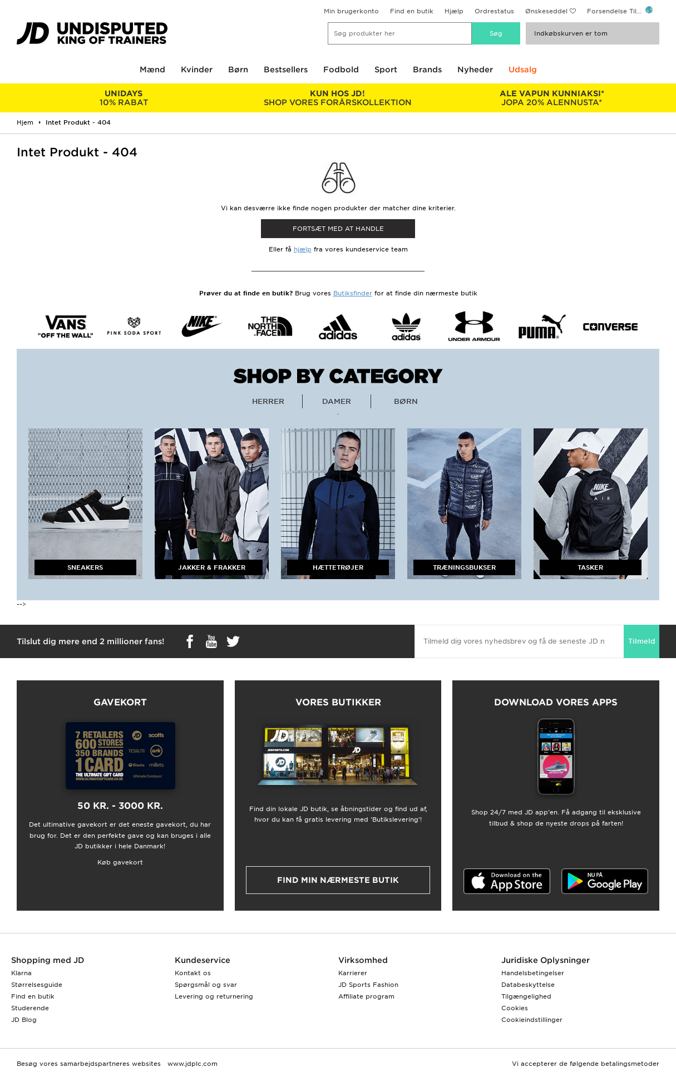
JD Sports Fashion (368, 985)
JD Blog (24, 1020)
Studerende (30, 1008)
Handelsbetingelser (532, 973)
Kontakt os (193, 973)
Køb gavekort (120, 862)
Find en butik (411, 11)
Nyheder (475, 69)
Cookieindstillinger (531, 1020)
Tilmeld (641, 641)
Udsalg (523, 69)
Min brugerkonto (351, 11)
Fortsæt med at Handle (338, 229)
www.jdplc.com (191, 1064)
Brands (427, 69)
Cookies (514, 1008)
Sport (385, 69)
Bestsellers (286, 69)
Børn (238, 69)
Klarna (21, 973)
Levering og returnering (214, 996)
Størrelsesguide (36, 985)
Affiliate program (366, 996)
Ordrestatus (494, 11)
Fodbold (341, 69)
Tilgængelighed (526, 996)
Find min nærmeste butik (338, 880)
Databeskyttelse (528, 985)
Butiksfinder (352, 293)
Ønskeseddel (546, 11)
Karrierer (352, 973)
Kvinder (197, 69)
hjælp (303, 249)
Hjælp (454, 11)
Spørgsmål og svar (206, 985)
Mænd (152, 69)
